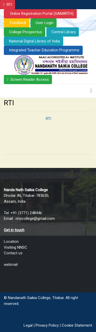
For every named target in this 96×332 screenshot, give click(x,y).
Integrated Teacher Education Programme (44, 50)
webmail (11, 264)
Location (11, 241)
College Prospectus (25, 32)
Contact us (13, 253)
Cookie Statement (77, 325)
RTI (9, 4)
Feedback (17, 22)
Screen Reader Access (29, 79)
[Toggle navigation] (91, 91)
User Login (45, 22)
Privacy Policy (47, 325)
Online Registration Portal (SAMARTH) (41, 13)
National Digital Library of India (34, 41)
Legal (28, 325)
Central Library (63, 32)
